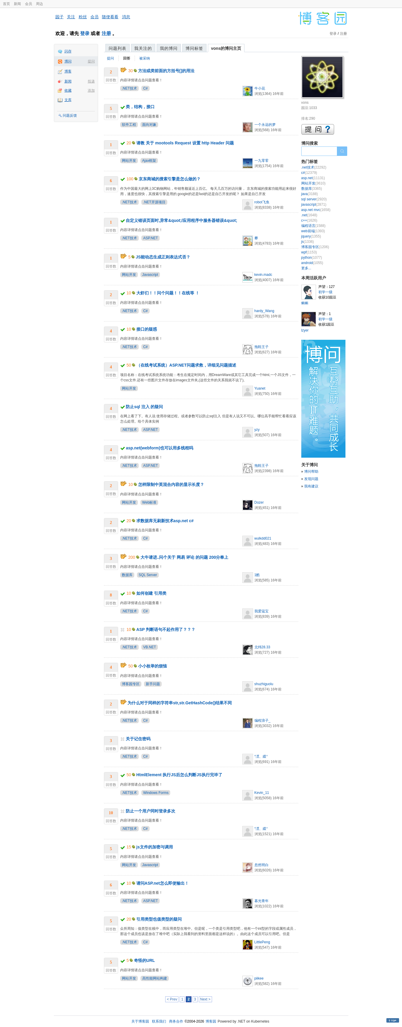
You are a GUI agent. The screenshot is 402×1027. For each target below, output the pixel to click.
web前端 (313, 231)
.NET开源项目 (154, 202)
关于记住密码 (138, 738)
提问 (91, 61)
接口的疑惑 (146, 329)
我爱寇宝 (261, 611)
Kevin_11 (261, 793)
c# (309, 173)
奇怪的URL (144, 960)
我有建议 (311, 486)
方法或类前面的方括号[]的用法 (166, 70)
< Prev (172, 999)
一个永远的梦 (265, 125)
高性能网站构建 (154, 978)
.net (309, 215)
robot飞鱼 (261, 202)
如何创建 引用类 (151, 593)
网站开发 (129, 161)
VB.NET (149, 647)
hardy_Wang (264, 311)
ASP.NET (150, 238)
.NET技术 (129, 88)
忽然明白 (261, 865)
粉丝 (83, 16)
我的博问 (169, 48)
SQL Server (148, 575)
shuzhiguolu (263, 684)
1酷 (257, 575)
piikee (259, 978)
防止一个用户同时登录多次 (150, 811)
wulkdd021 (262, 538)
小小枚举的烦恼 (152, 666)
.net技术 (313, 167)
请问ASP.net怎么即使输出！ (162, 883)
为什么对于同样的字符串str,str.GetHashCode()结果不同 (180, 702)
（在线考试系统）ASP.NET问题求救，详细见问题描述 (186, 365)
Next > (205, 999)
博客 (68, 71)
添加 (91, 90)
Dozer (259, 502)
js (307, 242)
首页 (6, 4)
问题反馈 (70, 115)
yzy (257, 430)
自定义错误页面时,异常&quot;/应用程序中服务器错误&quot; (181, 220)
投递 (91, 81)
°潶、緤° (261, 756)
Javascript (150, 275)
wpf (309, 252)
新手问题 (153, 684)
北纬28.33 (262, 647)
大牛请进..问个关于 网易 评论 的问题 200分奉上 (184, 557)
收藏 (68, 90)
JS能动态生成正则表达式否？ (163, 257)
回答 (126, 58)
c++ (309, 220)
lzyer (305, 330)
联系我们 (159, 1021)
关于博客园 (140, 1021)
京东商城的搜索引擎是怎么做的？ (170, 179)
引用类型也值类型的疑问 (159, 919)
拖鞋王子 (261, 347)
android (312, 263)
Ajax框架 (149, 161)
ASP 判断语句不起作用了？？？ (165, 629)
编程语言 (313, 226)
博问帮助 (311, 471)
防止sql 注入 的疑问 (144, 406)
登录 (85, 33)
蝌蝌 (304, 303)
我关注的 (143, 48)
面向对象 (149, 125)
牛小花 (259, 88)
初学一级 (325, 292)
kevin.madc (263, 275)
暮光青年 (261, 901)
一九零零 (261, 161)
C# (145, 88)
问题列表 (117, 48)
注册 (106, 33)
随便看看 (110, 16)
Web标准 (149, 502)
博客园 (211, 1021)
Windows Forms (155, 793)
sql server (314, 199)
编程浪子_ (262, 720)
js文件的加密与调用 (154, 847)
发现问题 (311, 479)
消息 (126, 16)
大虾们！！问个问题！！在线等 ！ (167, 293)
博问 (68, 61)
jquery (311, 236)
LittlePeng (262, 942)
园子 (59, 16)
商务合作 (176, 1021)
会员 (28, 4)
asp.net (313, 178)
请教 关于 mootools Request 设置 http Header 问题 (185, 143)
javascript (313, 204)
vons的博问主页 (226, 48)
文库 (68, 100)
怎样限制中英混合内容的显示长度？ (171, 484)
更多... (306, 268)
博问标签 (194, 48)
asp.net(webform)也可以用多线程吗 (159, 448)
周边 (39, 4)
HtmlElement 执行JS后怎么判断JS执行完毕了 (179, 774)
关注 (71, 16)
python (311, 257)
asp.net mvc (315, 210)
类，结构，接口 (140, 106)
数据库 (127, 575)
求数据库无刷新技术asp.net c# (164, 520)
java (309, 194)
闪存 (68, 51)
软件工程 (129, 125)
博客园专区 (131, 684)
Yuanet (259, 388)
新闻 (17, 4)
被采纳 (144, 58)
